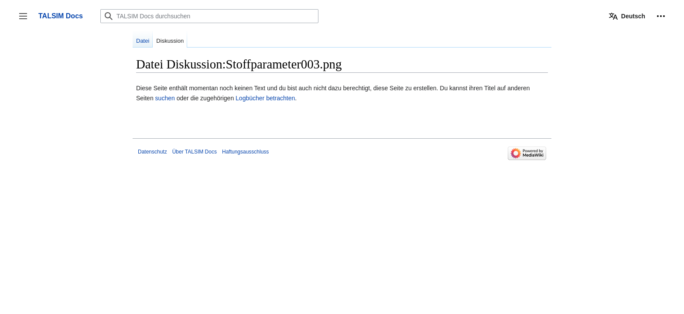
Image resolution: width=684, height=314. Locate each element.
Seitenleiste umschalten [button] (26, 20)
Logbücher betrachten (265, 98)
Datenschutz (152, 152)
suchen (165, 98)
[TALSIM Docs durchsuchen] (209, 16)
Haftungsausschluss (245, 152)
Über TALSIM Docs (194, 152)
